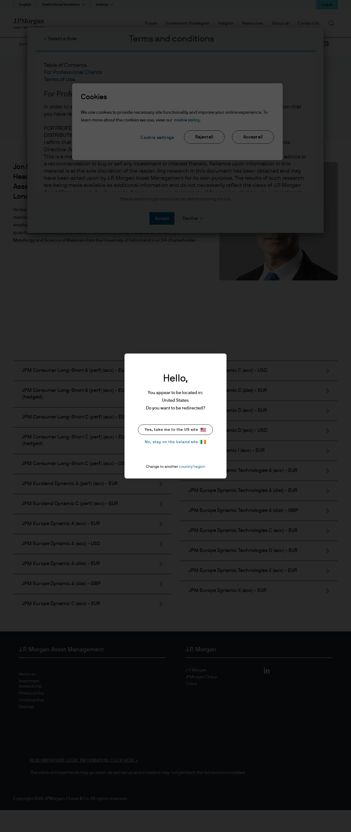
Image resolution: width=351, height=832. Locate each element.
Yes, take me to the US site (175, 430)
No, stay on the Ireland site (175, 442)
